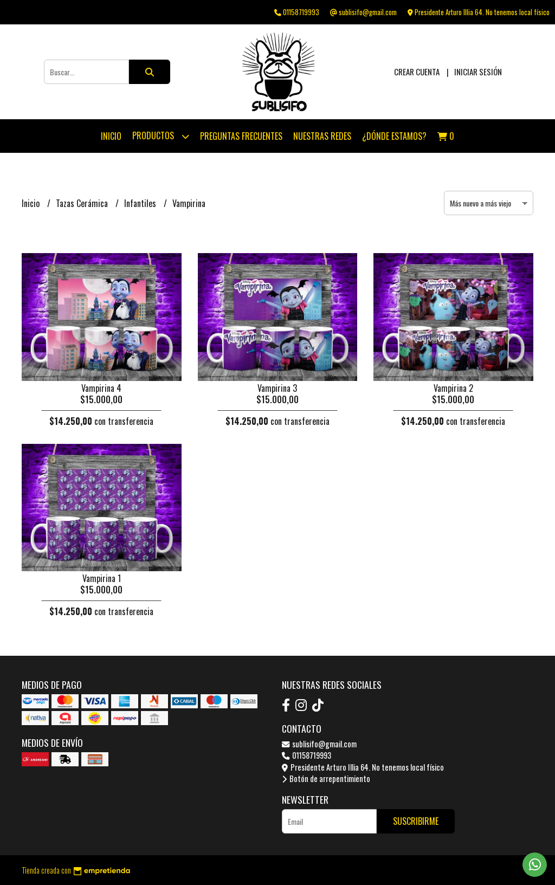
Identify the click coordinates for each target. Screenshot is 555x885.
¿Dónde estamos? (394, 136)
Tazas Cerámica (83, 203)
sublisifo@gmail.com (319, 744)
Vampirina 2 (453, 388)
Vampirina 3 (277, 388)
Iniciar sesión (478, 71)
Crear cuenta (417, 71)
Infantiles (141, 203)
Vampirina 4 (101, 388)
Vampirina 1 (101, 578)
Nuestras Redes (322, 136)
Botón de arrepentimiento (326, 778)
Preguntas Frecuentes (241, 136)
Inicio (111, 136)
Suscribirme (415, 821)
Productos (160, 136)
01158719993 (306, 755)
